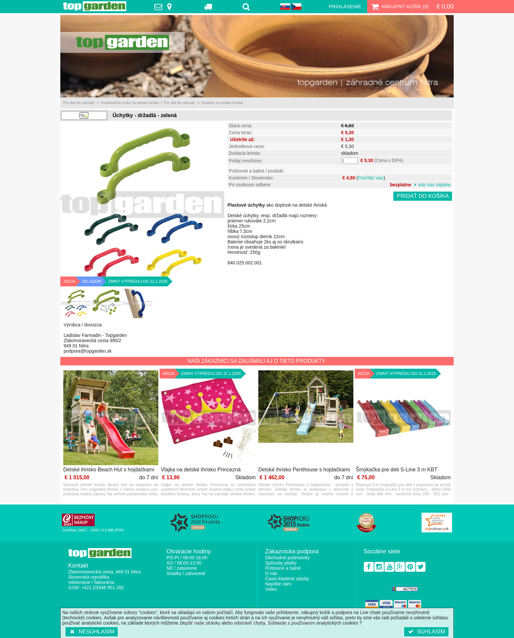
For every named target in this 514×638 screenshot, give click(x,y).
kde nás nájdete (434, 184)
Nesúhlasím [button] (91, 631)
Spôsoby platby (281, 563)
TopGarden (94, 6)
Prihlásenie (345, 6)
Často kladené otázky (287, 578)
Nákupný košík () (399, 6)
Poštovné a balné (283, 568)
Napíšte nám (278, 584)
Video (271, 589)
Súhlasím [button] (426, 631)
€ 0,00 (445, 6)
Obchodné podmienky (287, 557)
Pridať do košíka (423, 196)
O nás (271, 573)
